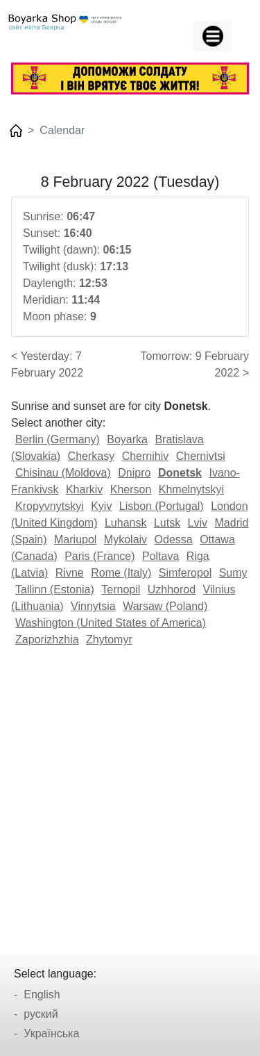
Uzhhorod (172, 589)
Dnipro (134, 473)
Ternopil (120, 589)
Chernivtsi (200, 456)
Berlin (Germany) (57, 439)
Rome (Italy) (121, 573)
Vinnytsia (93, 606)
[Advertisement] (130, 795)
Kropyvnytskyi (49, 506)
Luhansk (126, 523)
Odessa (174, 539)
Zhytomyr (109, 639)
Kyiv (101, 506)
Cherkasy (91, 456)
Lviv (197, 523)
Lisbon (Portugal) (161, 506)
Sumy (233, 573)
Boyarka (127, 439)
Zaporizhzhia (47, 639)
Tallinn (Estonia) (54, 589)
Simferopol (185, 573)
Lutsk (167, 523)
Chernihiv (145, 456)
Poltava (160, 556)
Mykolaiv (125, 539)
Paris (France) (99, 556)
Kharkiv (84, 489)
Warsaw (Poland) (165, 606)
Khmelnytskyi (191, 489)
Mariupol (75, 539)
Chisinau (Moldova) (63, 473)
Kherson (131, 489)
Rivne (69, 573)
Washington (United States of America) (110, 623)
